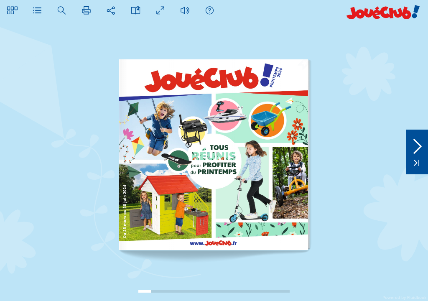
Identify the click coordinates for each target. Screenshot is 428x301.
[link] (213, 243)
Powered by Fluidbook (404, 297)
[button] (12, 10)
